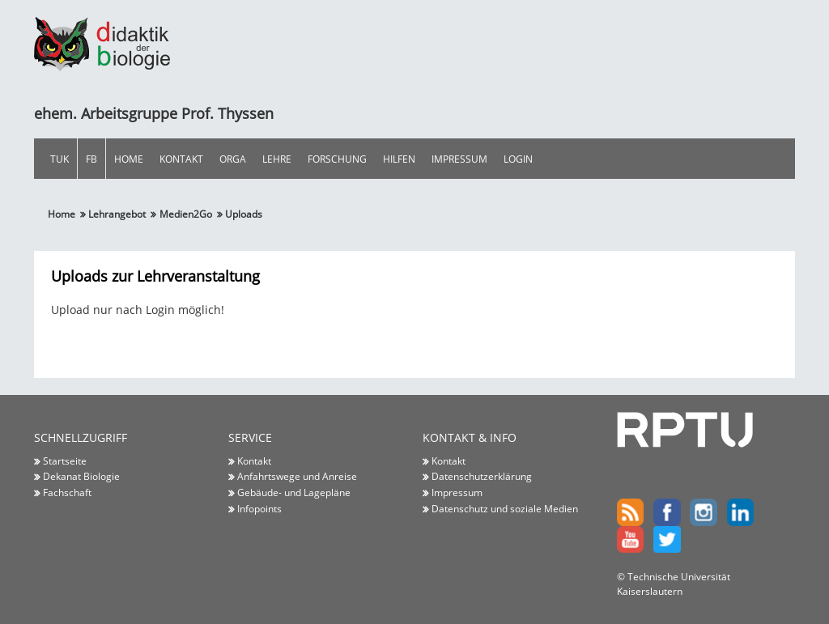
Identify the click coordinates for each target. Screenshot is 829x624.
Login (518, 158)
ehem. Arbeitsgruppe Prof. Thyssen (154, 113)
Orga (232, 158)
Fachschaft (67, 492)
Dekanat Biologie (81, 475)
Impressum (459, 158)
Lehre (276, 158)
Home (128, 158)
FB (91, 158)
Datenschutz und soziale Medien (505, 508)
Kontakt (181, 158)
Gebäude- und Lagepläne (294, 492)
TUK (59, 158)
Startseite (65, 460)
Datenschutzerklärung (482, 475)
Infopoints (259, 508)
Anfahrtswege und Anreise (297, 475)
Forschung (337, 158)
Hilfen (399, 158)
